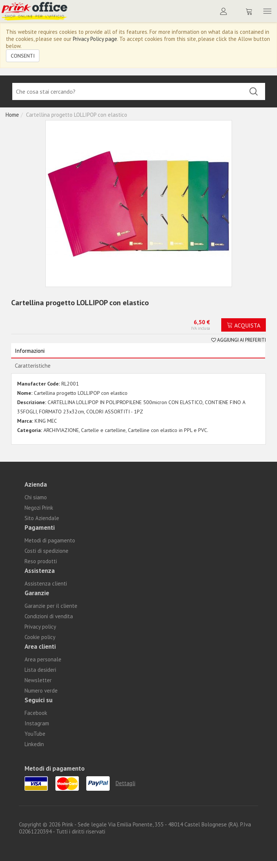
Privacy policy (40, 626)
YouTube (35, 733)
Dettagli (125, 783)
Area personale (43, 659)
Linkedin (34, 744)
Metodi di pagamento (50, 540)
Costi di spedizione (46, 550)
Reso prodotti (41, 561)
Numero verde (41, 690)
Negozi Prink (39, 507)
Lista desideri (40, 669)
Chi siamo (36, 497)
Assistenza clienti (46, 583)
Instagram (37, 723)
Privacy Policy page (95, 38)
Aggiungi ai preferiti (238, 340)
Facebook (36, 712)
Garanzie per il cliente (51, 605)
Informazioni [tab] (30, 350)
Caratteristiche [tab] (33, 365)
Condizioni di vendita (49, 616)
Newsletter (38, 680)
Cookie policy (40, 637)
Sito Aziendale (42, 518)
